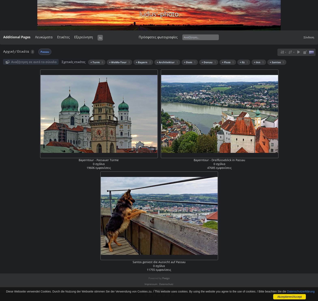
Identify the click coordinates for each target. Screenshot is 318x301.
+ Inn (259, 62)
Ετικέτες (63, 37)
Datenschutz (166, 284)
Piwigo (166, 278)
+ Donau (209, 62)
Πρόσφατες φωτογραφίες (158, 37)
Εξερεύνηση (83, 37)
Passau (45, 52)
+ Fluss (228, 62)
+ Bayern (143, 62)
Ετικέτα (23, 51)
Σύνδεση (309, 37)
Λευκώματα (44, 37)
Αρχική (8, 51)
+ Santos (277, 62)
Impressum (151, 284)
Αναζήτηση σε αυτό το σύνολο (34, 62)
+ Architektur (167, 62)
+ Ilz (244, 62)
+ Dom (190, 62)
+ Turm (96, 62)
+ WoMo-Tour (119, 62)
